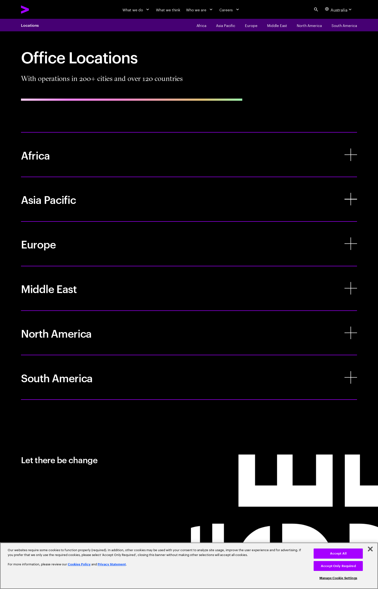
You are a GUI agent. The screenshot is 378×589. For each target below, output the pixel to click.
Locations (30, 25)
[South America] (189, 377)
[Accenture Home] (37, 9)
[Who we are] (200, 9)
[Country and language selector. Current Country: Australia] (339, 9)
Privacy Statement (112, 564)
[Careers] (229, 9)
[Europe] (189, 244)
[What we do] (136, 9)
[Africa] (189, 155)
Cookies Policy (79, 564)
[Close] (370, 549)
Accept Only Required (338, 566)
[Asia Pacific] (189, 199)
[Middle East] (189, 288)
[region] (189, 565)
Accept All (338, 553)
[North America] (189, 333)
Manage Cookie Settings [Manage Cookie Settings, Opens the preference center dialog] (338, 578)
